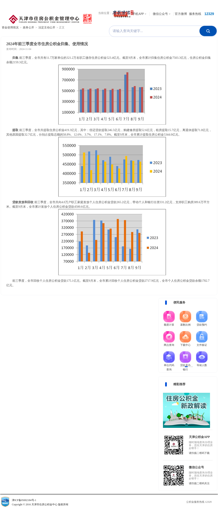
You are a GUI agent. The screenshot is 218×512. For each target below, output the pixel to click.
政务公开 (28, 27)
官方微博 (181, 13)
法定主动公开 (46, 27)
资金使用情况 (10, 27)
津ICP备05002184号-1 (54, 503)
